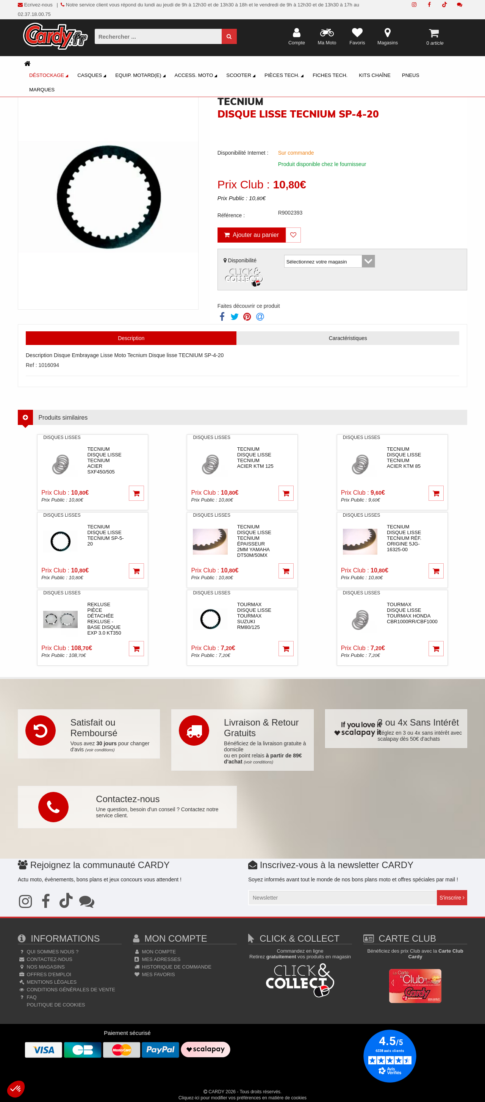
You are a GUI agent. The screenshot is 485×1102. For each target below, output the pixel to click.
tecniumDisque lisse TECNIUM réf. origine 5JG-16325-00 (404, 538)
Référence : (231, 215)
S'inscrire (452, 898)
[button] (16, 1089)
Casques (92, 76)
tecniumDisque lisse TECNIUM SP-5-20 (105, 535)
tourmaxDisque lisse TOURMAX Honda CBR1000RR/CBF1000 (412, 613)
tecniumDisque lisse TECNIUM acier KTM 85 (404, 457)
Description (131, 338)
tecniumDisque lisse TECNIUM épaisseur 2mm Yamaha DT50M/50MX (254, 541)
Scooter (242, 76)
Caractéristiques (348, 338)
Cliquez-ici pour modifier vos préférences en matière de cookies (242, 1097)
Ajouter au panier (251, 235)
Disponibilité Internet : (243, 153)
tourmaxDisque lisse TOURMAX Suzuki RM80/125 (254, 616)
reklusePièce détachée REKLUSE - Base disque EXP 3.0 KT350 (104, 619)
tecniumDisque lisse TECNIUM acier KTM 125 (255, 457)
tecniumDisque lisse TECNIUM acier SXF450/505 (104, 460)
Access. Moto (197, 76)
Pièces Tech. (285, 76)
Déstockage (49, 76)
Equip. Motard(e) (141, 76)
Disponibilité (244, 273)
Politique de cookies (55, 1005)
